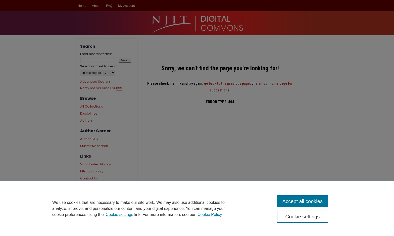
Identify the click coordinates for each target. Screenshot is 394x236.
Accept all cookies (302, 201)
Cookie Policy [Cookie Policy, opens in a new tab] (210, 214)
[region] (197, 208)
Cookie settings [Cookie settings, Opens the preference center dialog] (302, 216)
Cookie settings (119, 214)
